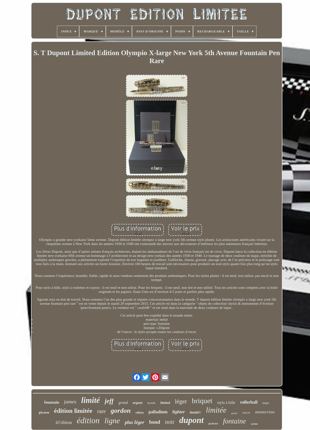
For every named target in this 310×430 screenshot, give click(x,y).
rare (101, 411)
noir (169, 422)
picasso (44, 412)
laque (265, 403)
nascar (246, 412)
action (254, 423)
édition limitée (73, 410)
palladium (157, 411)
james (70, 402)
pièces (213, 423)
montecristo (264, 412)
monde (151, 403)
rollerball (249, 402)
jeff (109, 401)
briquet (202, 401)
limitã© (195, 412)
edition (139, 412)
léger (181, 401)
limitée (216, 410)
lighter (178, 411)
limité (90, 400)
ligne (112, 420)
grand (123, 402)
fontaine (234, 421)
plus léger (134, 422)
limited (165, 403)
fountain (51, 402)
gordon (121, 410)
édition (88, 420)
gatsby (234, 413)
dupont (191, 420)
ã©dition (64, 422)
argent (137, 403)
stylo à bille (226, 402)
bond (154, 422)
